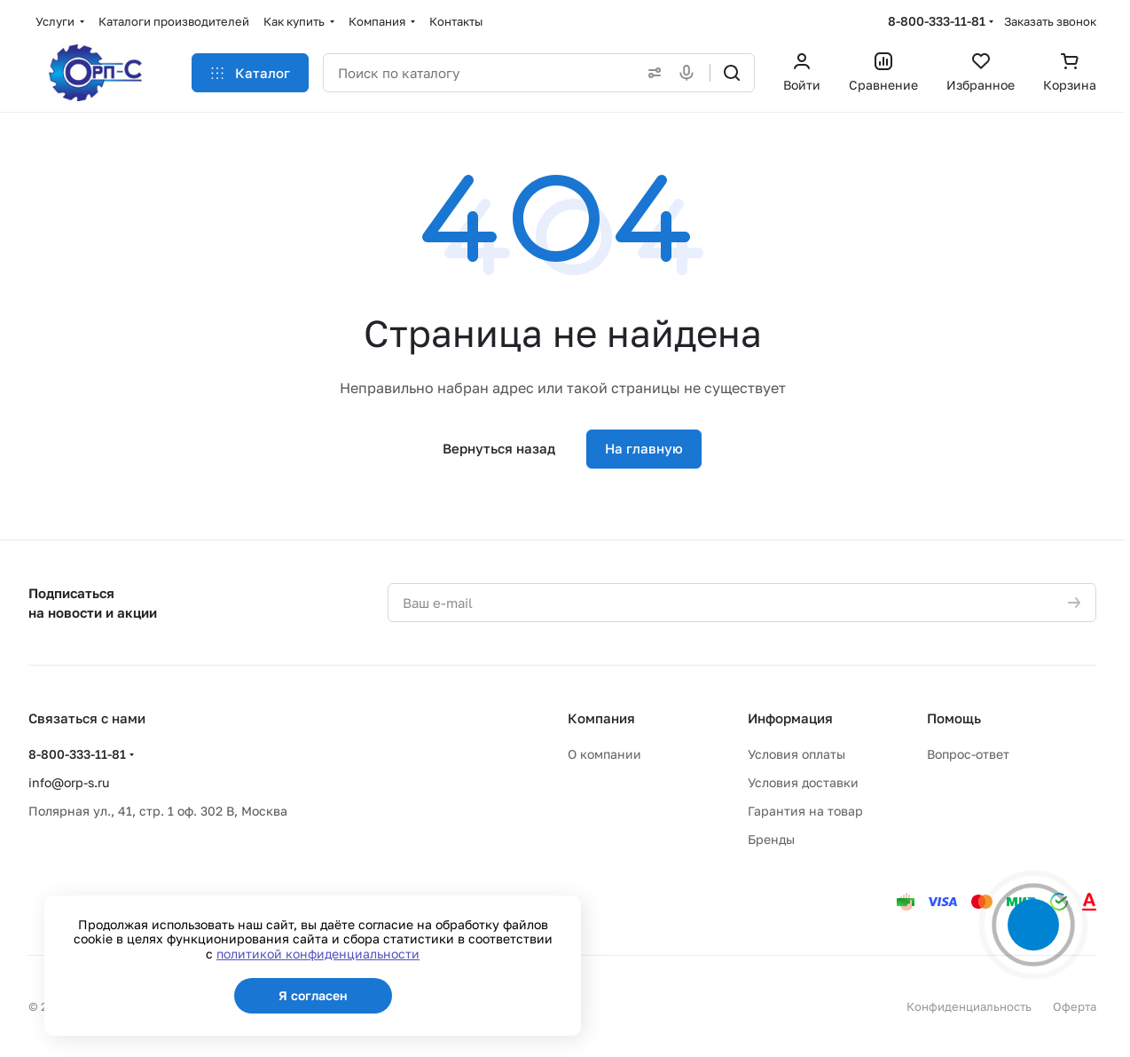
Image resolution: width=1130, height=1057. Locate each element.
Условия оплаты (796, 753)
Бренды (771, 839)
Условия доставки (803, 782)
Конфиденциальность (969, 1006)
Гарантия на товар (805, 810)
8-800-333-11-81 (936, 20)
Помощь (954, 718)
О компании (604, 753)
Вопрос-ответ (968, 753)
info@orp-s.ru (68, 782)
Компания (601, 718)
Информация (790, 718)
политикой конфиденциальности (318, 953)
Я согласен (313, 995)
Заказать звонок (1050, 21)
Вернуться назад (499, 448)
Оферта (1074, 1006)
